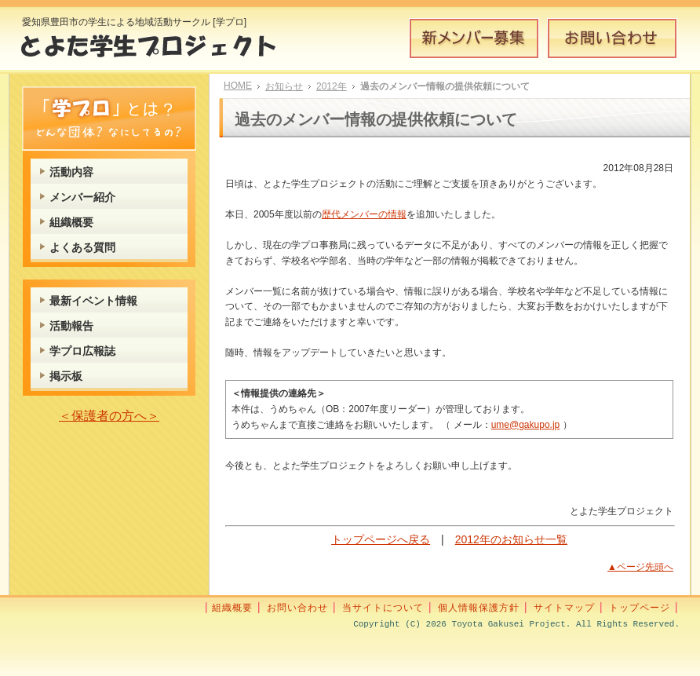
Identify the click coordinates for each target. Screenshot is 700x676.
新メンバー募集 (474, 38)
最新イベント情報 (93, 300)
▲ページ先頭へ (640, 566)
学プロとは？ (109, 118)
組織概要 (71, 222)
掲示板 (65, 376)
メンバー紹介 (82, 197)
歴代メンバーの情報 (364, 214)
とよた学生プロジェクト (160, 50)
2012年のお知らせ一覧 (511, 539)
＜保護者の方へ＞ (109, 415)
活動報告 (71, 326)
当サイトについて (383, 607)
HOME (238, 85)
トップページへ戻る (380, 539)
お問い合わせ (612, 38)
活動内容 (71, 172)
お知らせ (284, 86)
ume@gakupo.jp (525, 424)
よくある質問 (82, 247)
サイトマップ (564, 607)
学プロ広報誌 (82, 351)
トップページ (639, 607)
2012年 (331, 86)
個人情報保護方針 (479, 607)
